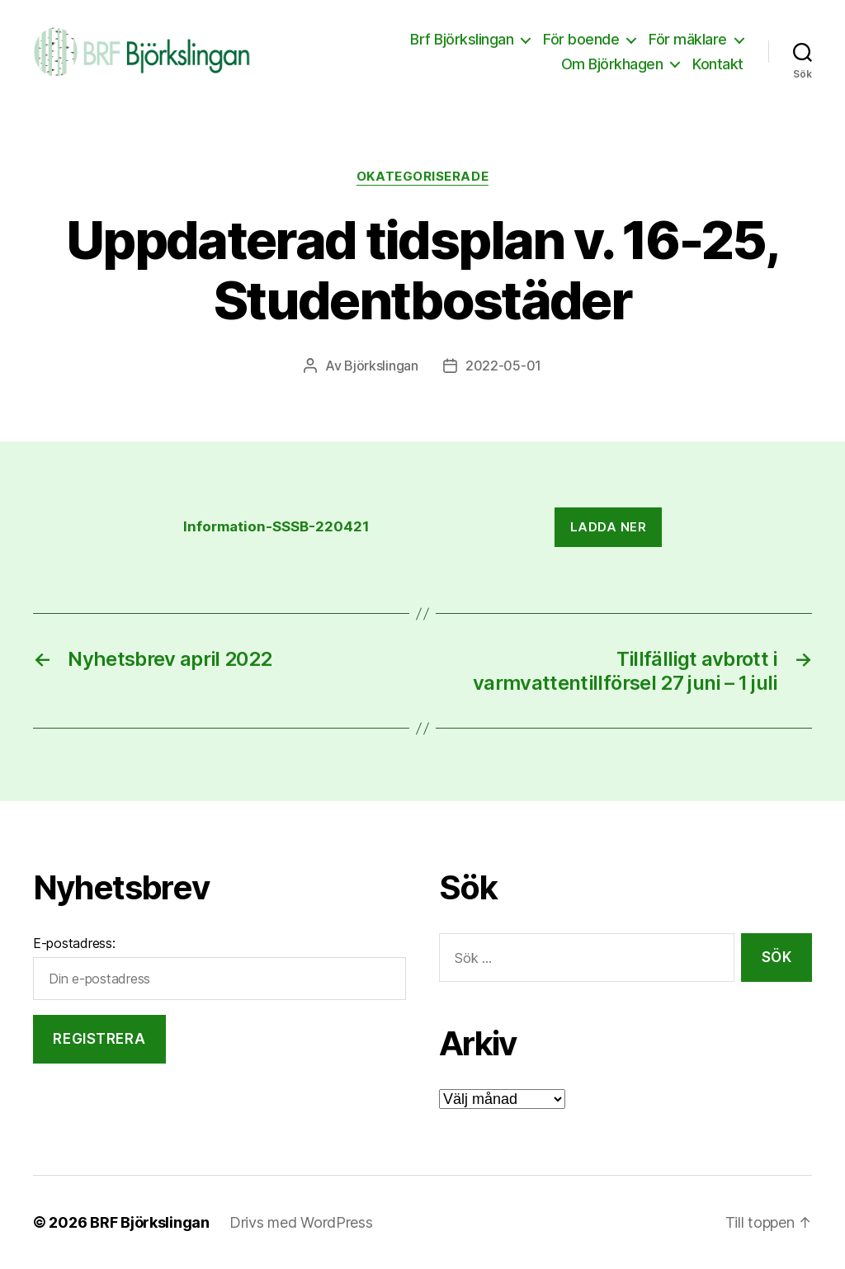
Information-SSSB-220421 (276, 526)
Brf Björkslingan (461, 39)
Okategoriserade (422, 176)
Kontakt (718, 64)
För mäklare (688, 39)
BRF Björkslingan (150, 1222)
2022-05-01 (503, 365)
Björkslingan (381, 365)
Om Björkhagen (612, 64)
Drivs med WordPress (301, 1222)
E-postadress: (74, 943)
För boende (581, 39)
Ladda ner (608, 527)
